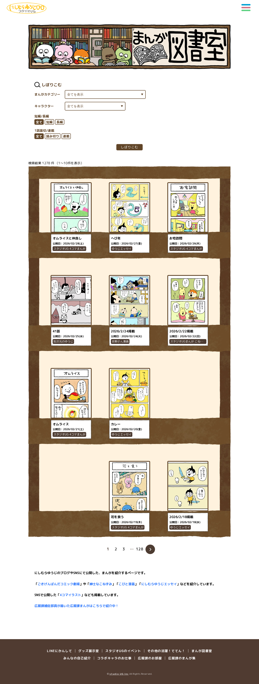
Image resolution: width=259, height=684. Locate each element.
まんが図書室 (201, 651)
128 (139, 549)
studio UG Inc (119, 674)
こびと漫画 (127, 584)
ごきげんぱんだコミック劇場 (59, 584)
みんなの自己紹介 (77, 658)
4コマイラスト (70, 595)
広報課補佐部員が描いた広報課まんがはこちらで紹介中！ (76, 606)
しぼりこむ (129, 147)
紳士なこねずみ (100, 584)
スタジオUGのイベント (123, 651)
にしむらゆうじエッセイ (159, 584)
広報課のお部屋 (150, 658)
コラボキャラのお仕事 (114, 658)
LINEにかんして (59, 651)
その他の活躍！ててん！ (166, 651)
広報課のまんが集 (182, 658)
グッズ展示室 (88, 651)
